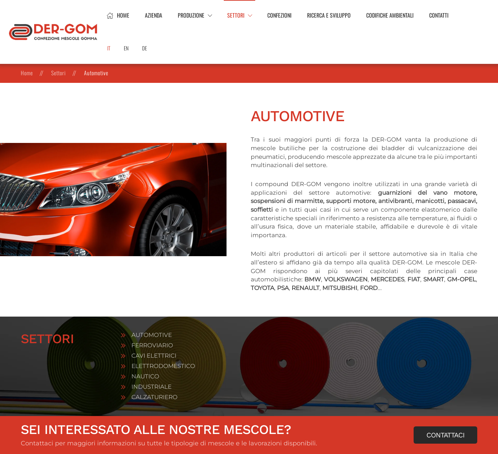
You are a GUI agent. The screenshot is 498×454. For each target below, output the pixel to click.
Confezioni (279, 15)
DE (144, 48)
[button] (195, 15)
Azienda (153, 15)
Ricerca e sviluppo (329, 15)
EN (126, 48)
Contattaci (445, 435)
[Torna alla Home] (54, 32)
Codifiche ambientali (390, 15)
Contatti (439, 15)
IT (108, 48)
